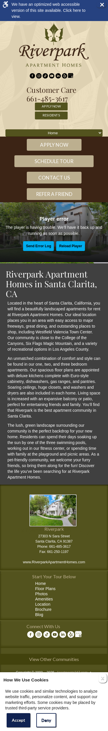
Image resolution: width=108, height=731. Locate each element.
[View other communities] (54, 660)
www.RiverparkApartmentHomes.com (54, 562)
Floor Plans (45, 588)
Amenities (44, 599)
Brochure (43, 609)
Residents (51, 115)
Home (40, 583)
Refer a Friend (54, 194)
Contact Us (54, 178)
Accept (18, 720)
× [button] (102, 4)
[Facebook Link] (32, 76)
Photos (41, 594)
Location (42, 604)
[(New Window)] (38, 76)
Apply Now (51, 106)
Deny (46, 720)
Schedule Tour (54, 161)
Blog (39, 614)
